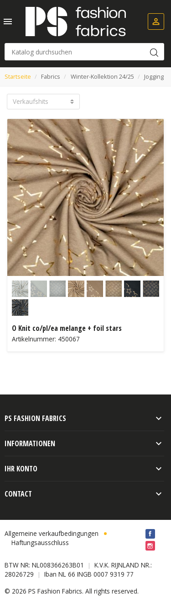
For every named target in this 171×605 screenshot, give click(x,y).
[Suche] (84, 51)
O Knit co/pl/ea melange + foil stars (67, 328)
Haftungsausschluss (40, 542)
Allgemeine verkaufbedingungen (51, 533)
